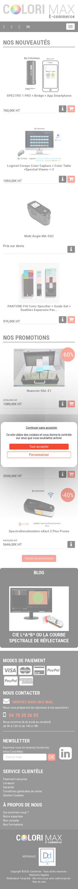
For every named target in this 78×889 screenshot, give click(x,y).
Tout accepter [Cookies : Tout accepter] (39, 447)
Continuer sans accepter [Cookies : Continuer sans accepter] (41, 427)
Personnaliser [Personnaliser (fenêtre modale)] (39, 455)
